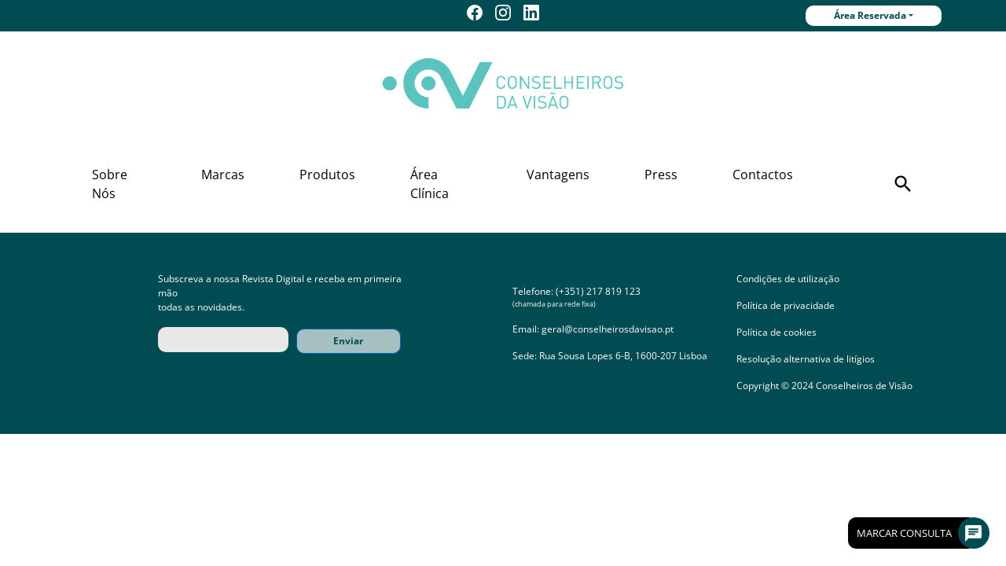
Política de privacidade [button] (785, 305)
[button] (903, 184)
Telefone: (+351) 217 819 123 (576, 291)
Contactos (762, 174)
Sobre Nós (109, 184)
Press (660, 174)
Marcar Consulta (916, 533)
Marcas (222, 174)
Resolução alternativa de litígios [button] (805, 359)
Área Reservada (870, 15)
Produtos (327, 174)
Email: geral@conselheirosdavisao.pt (593, 329)
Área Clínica (429, 184)
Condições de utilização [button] (787, 278)
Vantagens (558, 174)
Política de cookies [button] (776, 332)
